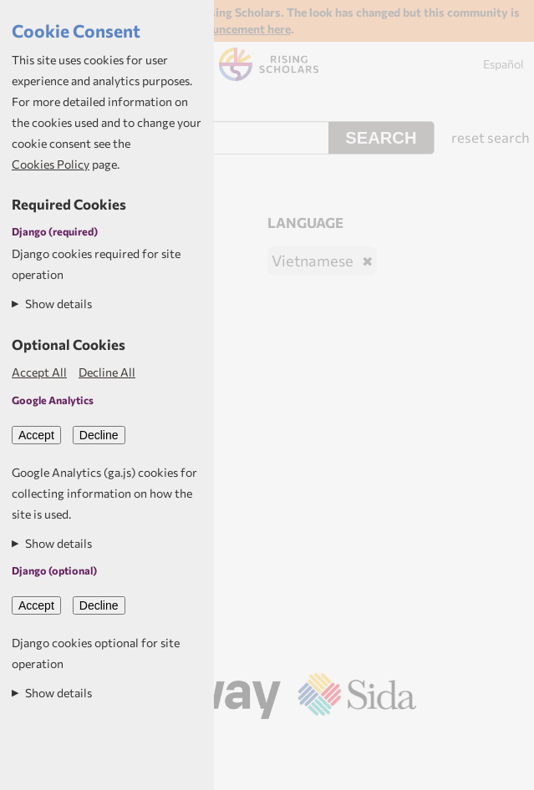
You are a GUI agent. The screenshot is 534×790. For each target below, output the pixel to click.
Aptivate (288, 741)
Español (503, 64)
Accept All (39, 372)
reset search (490, 137)
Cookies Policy (50, 164)
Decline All (107, 372)
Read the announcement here (214, 29)
